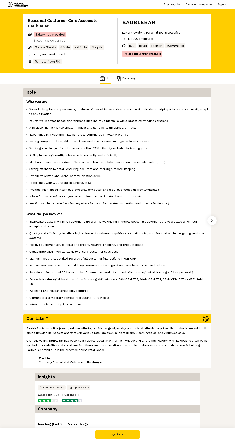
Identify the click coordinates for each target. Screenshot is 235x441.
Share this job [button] (38, 412)
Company (125, 78)
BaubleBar (38, 26)
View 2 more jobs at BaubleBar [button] (76, 412)
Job (105, 78)
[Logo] (18, 4)
